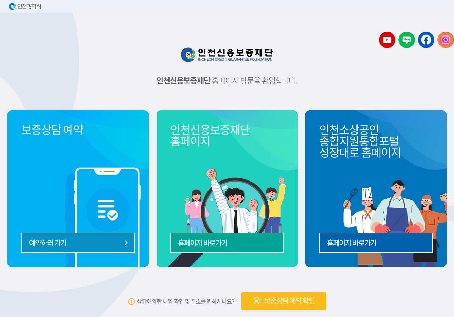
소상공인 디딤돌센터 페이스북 (426, 40)
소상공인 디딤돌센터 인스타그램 (445, 40)
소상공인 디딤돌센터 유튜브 (387, 40)
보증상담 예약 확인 (284, 300)
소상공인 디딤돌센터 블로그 (406, 40)
